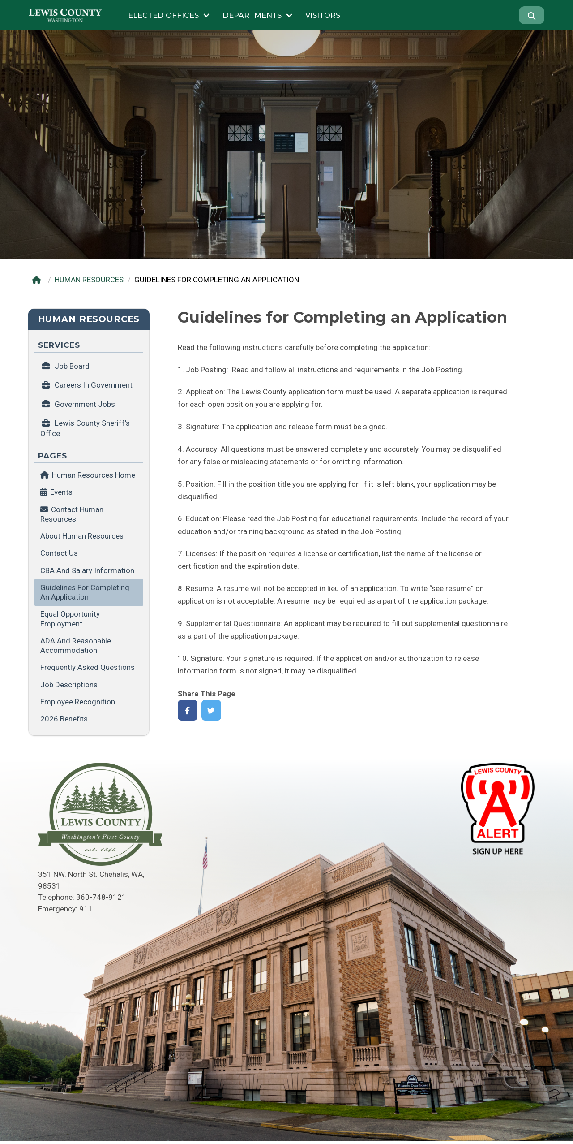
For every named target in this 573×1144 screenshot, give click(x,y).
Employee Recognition (77, 701)
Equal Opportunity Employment (70, 618)
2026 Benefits (64, 718)
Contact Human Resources (71, 514)
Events (61, 492)
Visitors (322, 15)
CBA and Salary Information (87, 570)
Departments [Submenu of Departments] (252, 15)
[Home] (38, 280)
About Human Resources (82, 535)
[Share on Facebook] (188, 710)
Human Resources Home (87, 475)
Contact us (59, 552)
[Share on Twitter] (211, 710)
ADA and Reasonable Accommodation (75, 645)
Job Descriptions (69, 684)
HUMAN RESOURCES (89, 279)
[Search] (532, 15)
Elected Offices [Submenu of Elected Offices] (163, 15)
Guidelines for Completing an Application (84, 592)
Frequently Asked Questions (87, 667)
